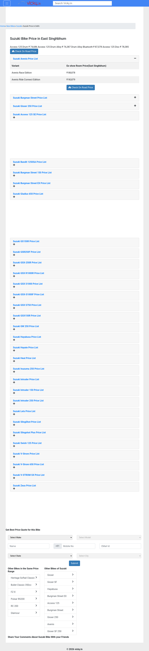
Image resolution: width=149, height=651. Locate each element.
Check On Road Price (24, 51)
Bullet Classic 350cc (24, 584)
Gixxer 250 (60, 617)
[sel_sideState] (40, 555)
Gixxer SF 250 (60, 631)
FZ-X (24, 591)
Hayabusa (60, 588)
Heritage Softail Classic (24, 577)
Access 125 (60, 602)
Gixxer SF (60, 581)
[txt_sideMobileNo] (78, 546)
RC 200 (24, 605)
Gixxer (60, 574)
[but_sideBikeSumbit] (74, 563)
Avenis (60, 624)
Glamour (24, 612)
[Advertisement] (74, 138)
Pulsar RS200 (24, 598)
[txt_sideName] (28, 546)
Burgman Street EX (60, 595)
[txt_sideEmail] (120, 546)
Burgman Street (60, 610)
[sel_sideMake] (40, 537)
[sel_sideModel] (109, 537)
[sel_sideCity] (109, 555)
